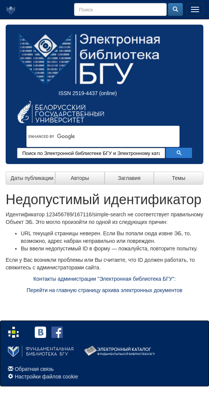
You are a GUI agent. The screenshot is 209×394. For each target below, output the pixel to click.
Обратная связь (34, 369)
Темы (178, 178)
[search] (93, 136)
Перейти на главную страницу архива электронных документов (105, 290)
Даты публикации (32, 178)
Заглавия (129, 178)
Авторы (80, 178)
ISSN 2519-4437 (78, 93)
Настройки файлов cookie (46, 377)
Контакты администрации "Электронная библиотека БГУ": (104, 279)
